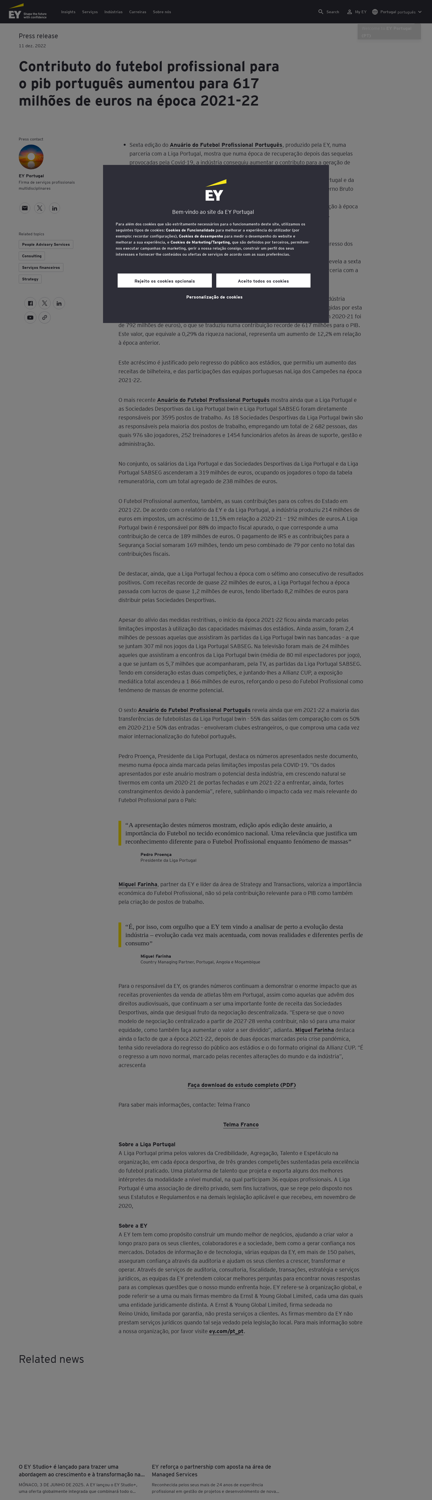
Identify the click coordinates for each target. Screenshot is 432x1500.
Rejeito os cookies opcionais (164, 281)
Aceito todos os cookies (263, 281)
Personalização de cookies (214, 297)
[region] (216, 244)
